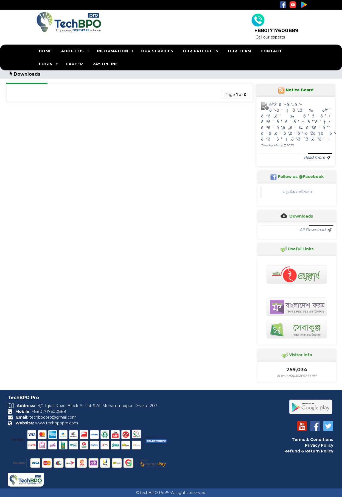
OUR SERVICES (157, 51)
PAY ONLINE (105, 64)
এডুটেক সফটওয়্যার (299, 192)
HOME (45, 51)
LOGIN (46, 64)
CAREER (74, 64)
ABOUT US (72, 51)
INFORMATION (112, 51)
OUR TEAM (239, 51)
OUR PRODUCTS (200, 51)
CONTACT (271, 51)
